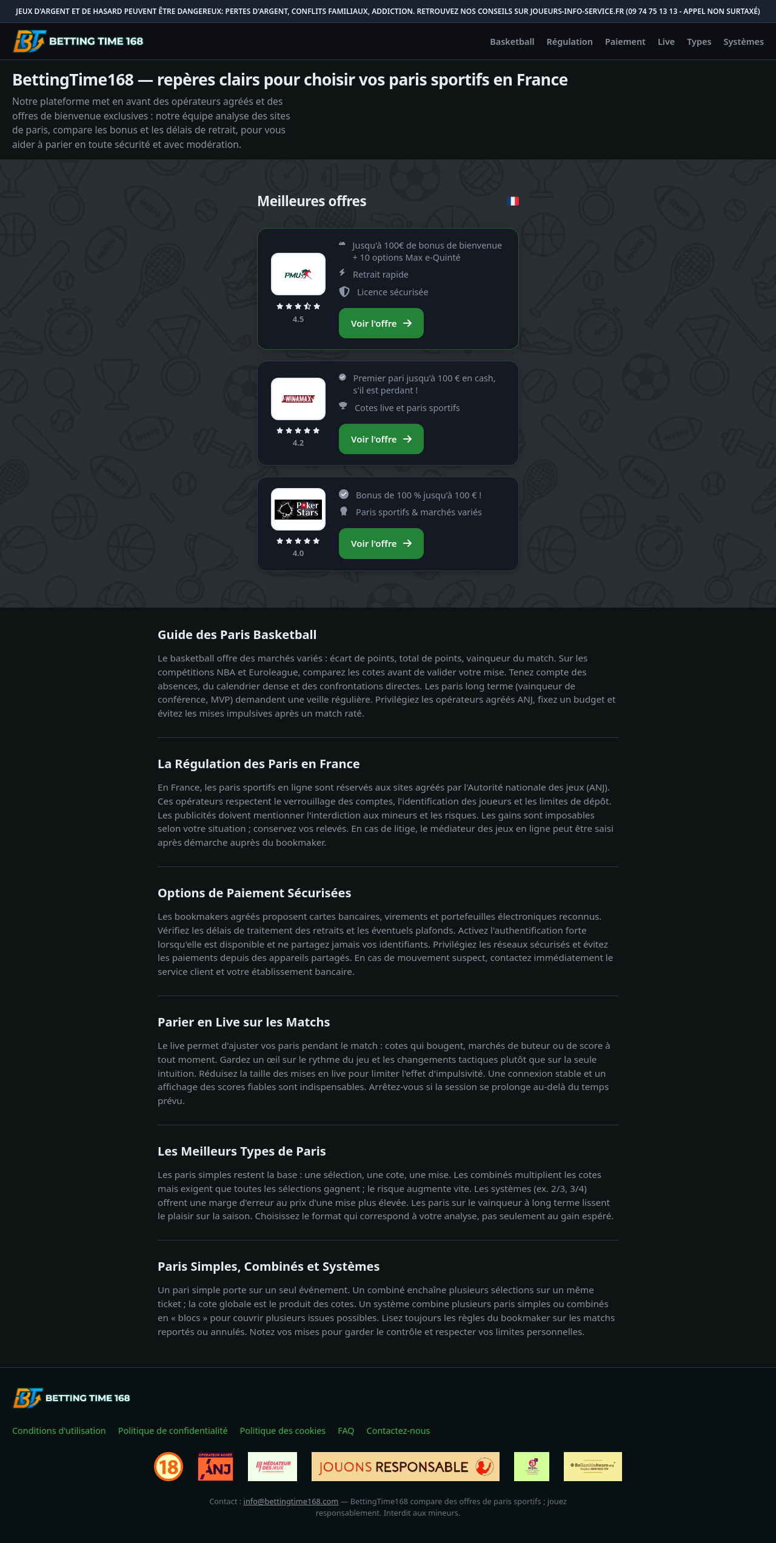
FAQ (346, 1430)
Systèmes (744, 41)
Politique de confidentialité (173, 1430)
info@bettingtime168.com (291, 1501)
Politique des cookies (283, 1430)
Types (699, 41)
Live (666, 41)
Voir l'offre (381, 323)
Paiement (625, 41)
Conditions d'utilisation (59, 1430)
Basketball (512, 41)
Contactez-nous (398, 1430)
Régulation (570, 41)
